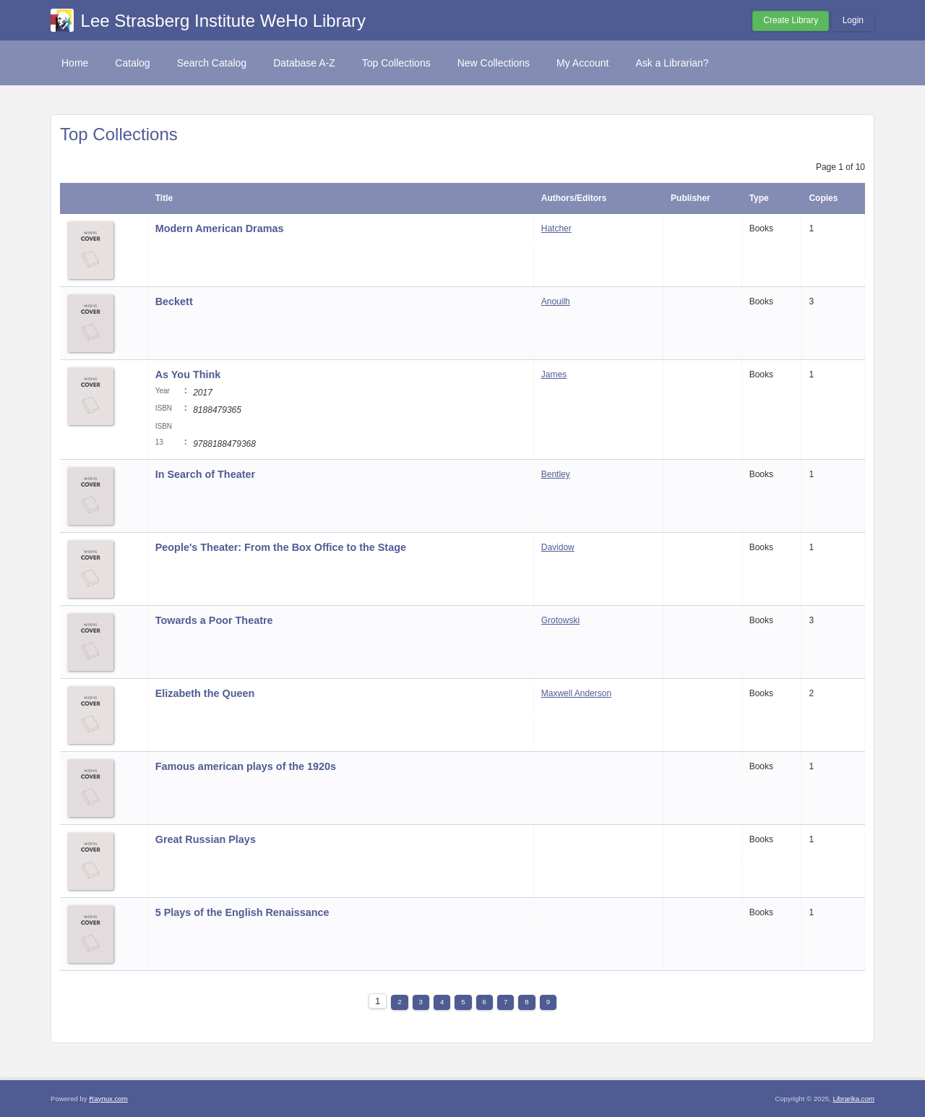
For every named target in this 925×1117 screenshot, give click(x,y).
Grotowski (560, 620)
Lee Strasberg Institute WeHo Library (223, 20)
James (554, 374)
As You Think (188, 374)
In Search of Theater (205, 474)
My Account (582, 63)
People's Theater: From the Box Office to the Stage (280, 547)
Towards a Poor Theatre (214, 620)
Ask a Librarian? (671, 63)
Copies (823, 198)
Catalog (132, 63)
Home (74, 63)
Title (164, 198)
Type (759, 198)
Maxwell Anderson (576, 693)
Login (853, 20)
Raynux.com (108, 1099)
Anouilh (555, 301)
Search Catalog (212, 63)
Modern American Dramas (219, 228)
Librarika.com (853, 1099)
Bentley (555, 474)
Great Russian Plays (207, 839)
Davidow (558, 547)
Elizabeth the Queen (206, 693)
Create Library (790, 20)
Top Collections (396, 63)
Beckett (174, 301)
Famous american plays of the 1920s (245, 766)
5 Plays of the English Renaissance (242, 912)
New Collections (493, 63)
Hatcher (556, 228)
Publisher (690, 198)
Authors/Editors (574, 198)
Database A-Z (304, 63)
